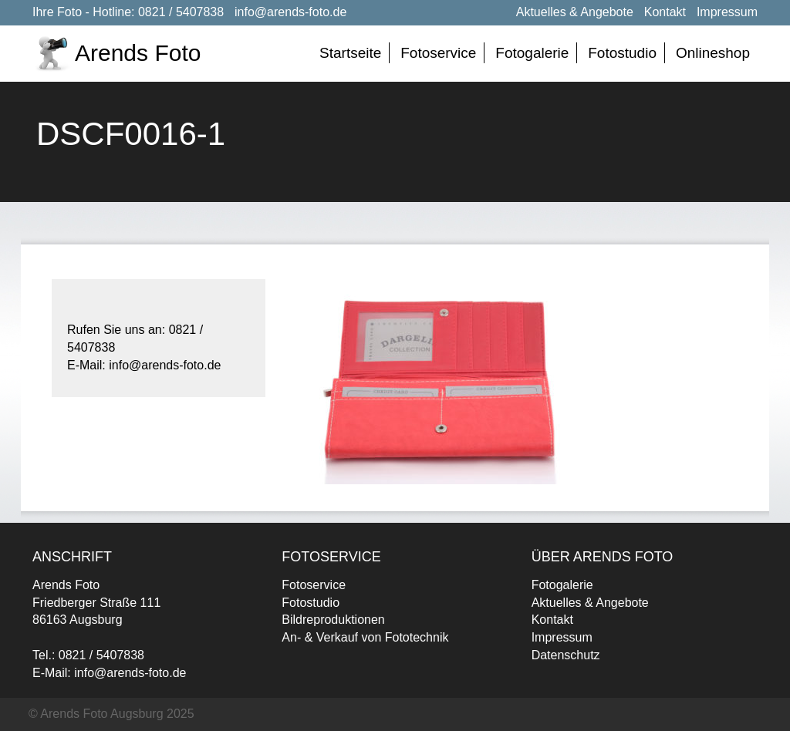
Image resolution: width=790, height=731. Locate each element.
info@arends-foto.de (290, 12)
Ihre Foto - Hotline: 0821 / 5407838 (128, 12)
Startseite (350, 53)
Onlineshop (713, 53)
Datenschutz (566, 655)
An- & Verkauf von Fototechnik (365, 637)
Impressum (727, 12)
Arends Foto (138, 53)
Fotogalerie (532, 53)
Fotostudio (622, 53)
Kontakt (665, 12)
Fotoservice (438, 53)
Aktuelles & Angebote (574, 12)
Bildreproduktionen (333, 619)
